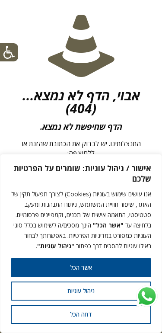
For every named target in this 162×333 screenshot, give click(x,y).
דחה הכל (81, 314)
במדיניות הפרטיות (90, 235)
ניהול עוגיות (81, 291)
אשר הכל (81, 267)
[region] (81, 243)
